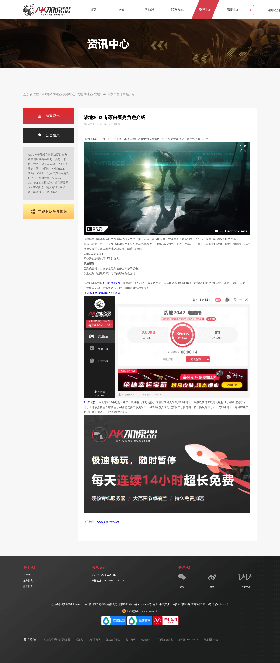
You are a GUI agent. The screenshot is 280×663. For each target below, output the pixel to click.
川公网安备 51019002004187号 (140, 611)
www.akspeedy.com (108, 521)
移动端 (149, 9)
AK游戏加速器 (52, 94)
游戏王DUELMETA (188, 639)
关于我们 (28, 574)
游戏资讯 (49, 116)
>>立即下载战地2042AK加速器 (102, 293)
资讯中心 (205, 9)
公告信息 (49, 135)
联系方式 (177, 9)
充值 (121, 9)
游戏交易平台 (113, 639)
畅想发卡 (145, 639)
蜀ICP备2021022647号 (140, 604)
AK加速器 (90, 402)
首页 (93, 9)
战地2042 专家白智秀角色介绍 (114, 94)
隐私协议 (28, 586)
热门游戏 (130, 639)
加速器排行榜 (211, 639)
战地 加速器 (85, 94)
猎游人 (79, 639)
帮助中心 (233, 9)
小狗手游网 (94, 639)
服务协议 (28, 580)
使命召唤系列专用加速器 (57, 639)
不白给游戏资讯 (164, 639)
